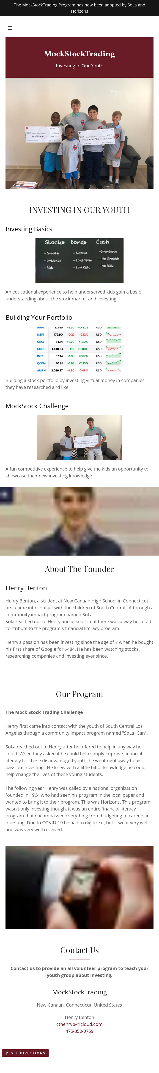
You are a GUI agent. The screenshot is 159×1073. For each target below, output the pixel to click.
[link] (79, 54)
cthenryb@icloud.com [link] (79, 1024)
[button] (10, 28)
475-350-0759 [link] (79, 1031)
